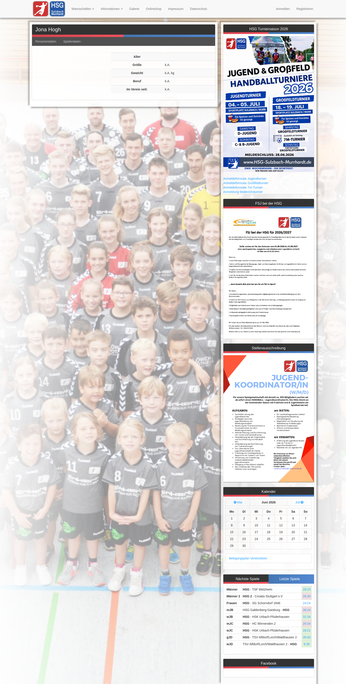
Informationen (112, 9)
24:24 (306, 603)
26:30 (306, 596)
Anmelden (283, 9)
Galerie (134, 9)
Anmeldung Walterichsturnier (243, 192)
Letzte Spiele (289, 579)
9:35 (307, 644)
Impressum (175, 9)
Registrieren (305, 9)
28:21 (306, 630)
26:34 (306, 623)
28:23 (306, 589)
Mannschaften (83, 9)
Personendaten (45, 41)
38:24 (306, 610)
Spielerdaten (72, 41)
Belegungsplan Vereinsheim (248, 558)
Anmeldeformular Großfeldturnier (246, 183)
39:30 (306, 637)
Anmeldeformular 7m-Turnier (243, 187)
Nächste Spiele (248, 579)
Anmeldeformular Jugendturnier (245, 178)
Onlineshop (154, 9)
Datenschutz (198, 9)
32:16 (306, 617)
